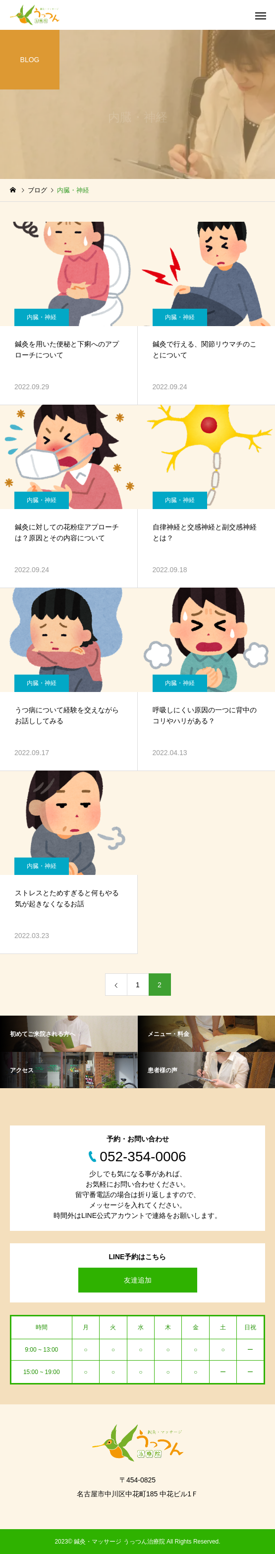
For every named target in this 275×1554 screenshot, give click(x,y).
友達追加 (138, 1280)
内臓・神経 (41, 317)
